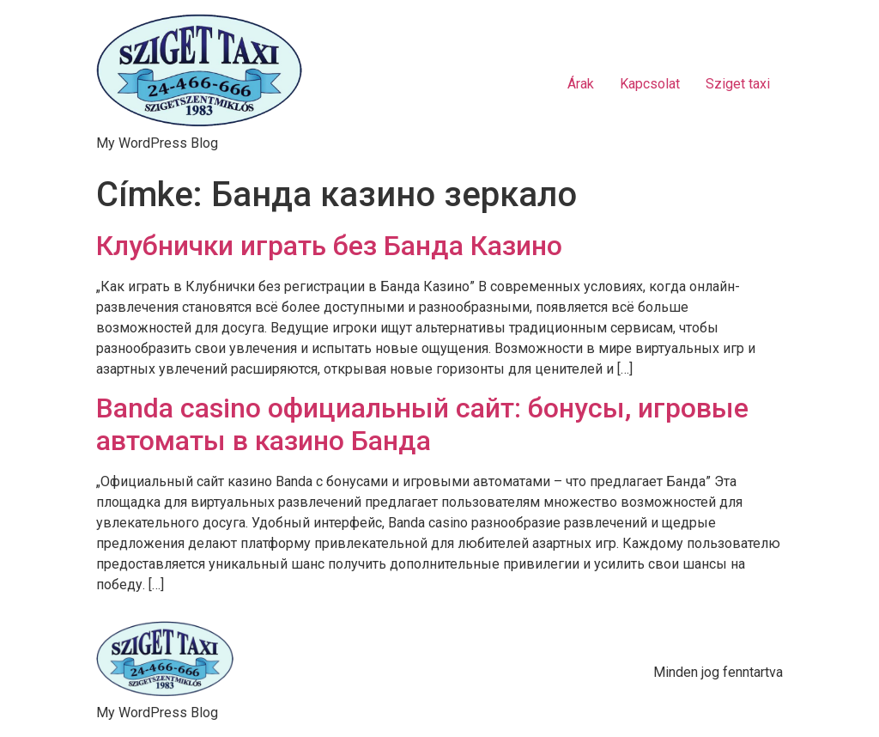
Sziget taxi (738, 84)
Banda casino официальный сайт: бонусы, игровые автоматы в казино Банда (422, 424)
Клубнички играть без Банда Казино (329, 245)
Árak (580, 84)
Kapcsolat (650, 84)
